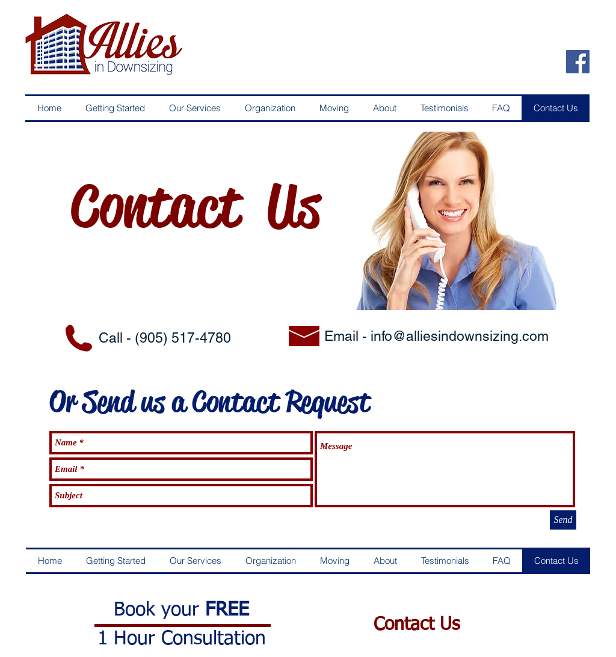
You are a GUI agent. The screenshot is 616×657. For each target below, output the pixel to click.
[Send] (563, 520)
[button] (115, 108)
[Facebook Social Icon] (578, 61)
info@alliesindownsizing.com (460, 336)
